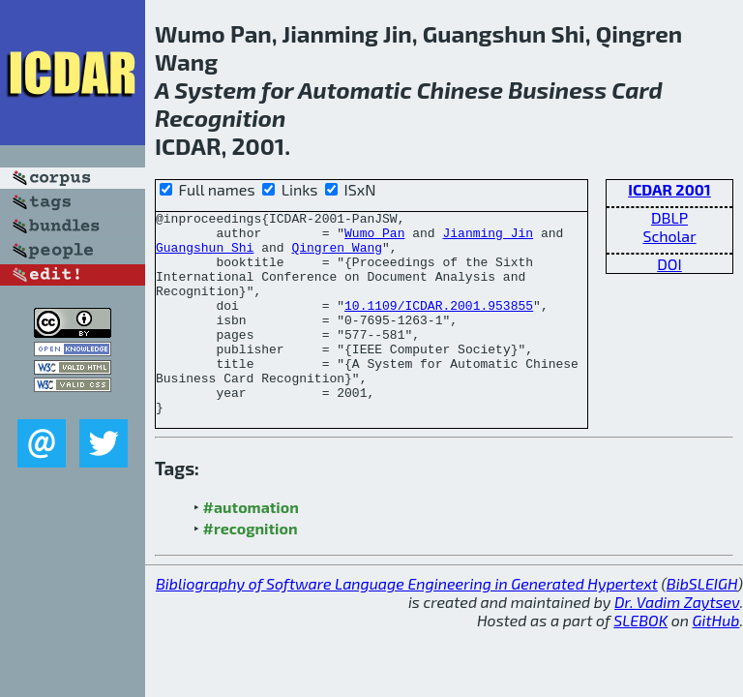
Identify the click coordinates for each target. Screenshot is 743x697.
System (215, 90)
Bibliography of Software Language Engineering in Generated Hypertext (407, 624)
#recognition (250, 569)
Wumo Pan (374, 238)
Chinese (460, 90)
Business (557, 90)
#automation (251, 547)
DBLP (669, 217)
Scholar (669, 236)
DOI (669, 264)
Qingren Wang (336, 255)
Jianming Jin (487, 238)
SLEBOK (640, 661)
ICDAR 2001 (669, 189)
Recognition (220, 118)
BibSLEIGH (702, 624)
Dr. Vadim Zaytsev (676, 642)
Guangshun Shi (204, 255)
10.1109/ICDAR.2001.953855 (438, 325)
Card (637, 90)
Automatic (355, 90)
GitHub (716, 661)
